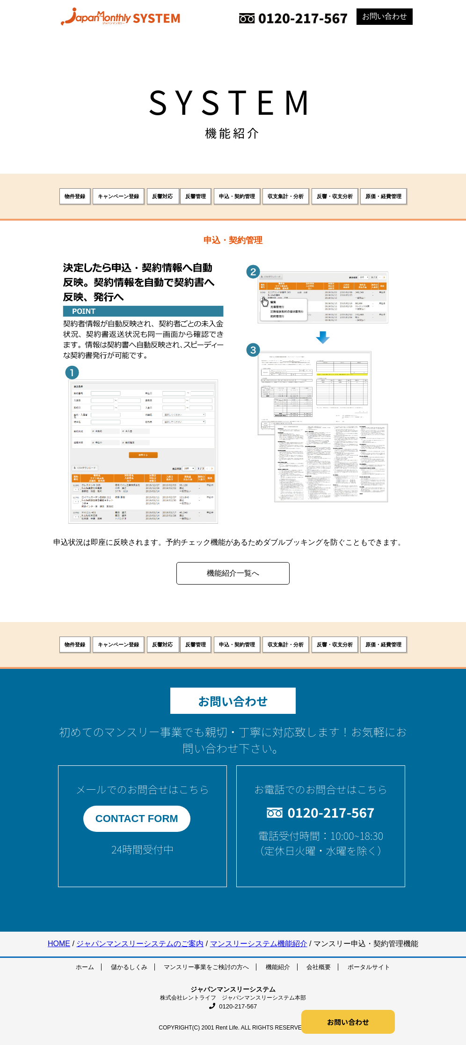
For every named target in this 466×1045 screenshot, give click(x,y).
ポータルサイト (369, 967)
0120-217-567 (233, 1006)
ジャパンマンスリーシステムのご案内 (140, 944)
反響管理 (195, 196)
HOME (59, 944)
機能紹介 (278, 967)
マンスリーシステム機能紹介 (258, 944)
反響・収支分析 (335, 196)
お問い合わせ (384, 16)
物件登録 (75, 196)
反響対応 (163, 196)
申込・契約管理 (237, 196)
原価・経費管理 (383, 196)
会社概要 (318, 967)
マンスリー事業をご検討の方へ (206, 967)
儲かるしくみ (129, 967)
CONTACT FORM (136, 818)
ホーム (85, 967)
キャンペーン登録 (118, 196)
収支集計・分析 (286, 196)
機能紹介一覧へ (233, 573)
